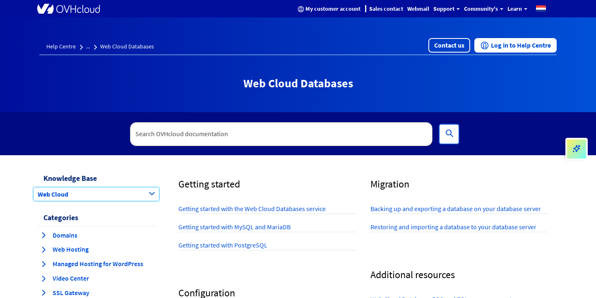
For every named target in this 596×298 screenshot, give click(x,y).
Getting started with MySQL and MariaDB (234, 227)
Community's (483, 8)
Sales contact (386, 8)
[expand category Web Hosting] (43, 249)
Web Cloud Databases (127, 46)
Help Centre (61, 46)
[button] (541, 8)
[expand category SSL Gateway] (43, 292)
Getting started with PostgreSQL (222, 245)
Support (446, 8)
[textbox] (281, 134)
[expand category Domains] (43, 235)
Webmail (418, 8)
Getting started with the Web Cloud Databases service (252, 208)
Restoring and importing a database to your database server (453, 227)
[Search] (449, 134)
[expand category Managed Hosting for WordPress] (43, 264)
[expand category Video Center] (43, 278)
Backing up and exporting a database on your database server (455, 208)
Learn (517, 8)
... (88, 46)
